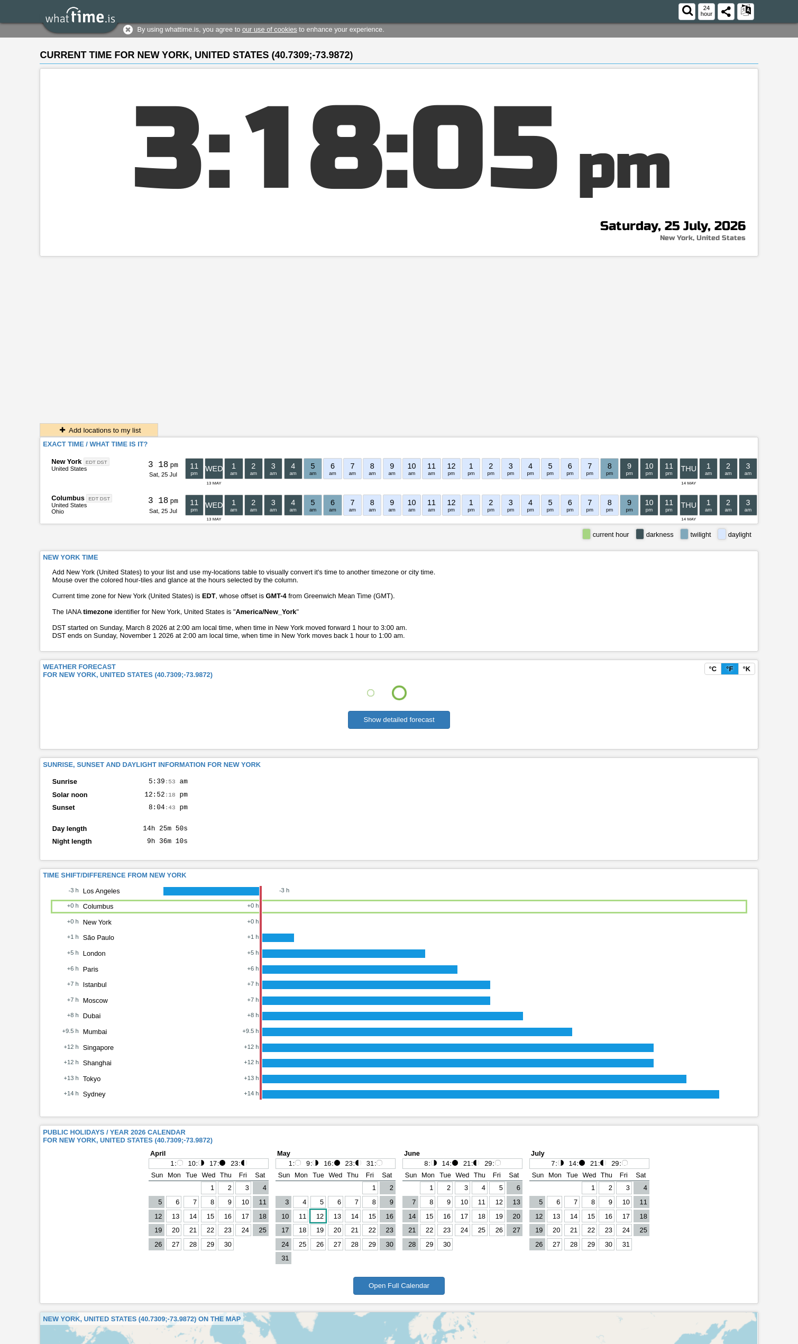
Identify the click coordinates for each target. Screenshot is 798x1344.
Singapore (98, 1055)
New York (66, 461)
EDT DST (96, 462)
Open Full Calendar (399, 1293)
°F (729, 669)
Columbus (68, 498)
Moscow (95, 1008)
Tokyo (91, 1087)
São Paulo (98, 945)
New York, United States (703, 238)
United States (69, 468)
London (94, 961)
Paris (90, 977)
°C (713, 669)
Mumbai (95, 1040)
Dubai (91, 1024)
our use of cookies (269, 29)
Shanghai (97, 1071)
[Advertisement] (399, 336)
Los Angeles (101, 899)
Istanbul (95, 992)
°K (746, 669)
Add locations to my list (99, 430)
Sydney (94, 1102)
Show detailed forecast (398, 720)
